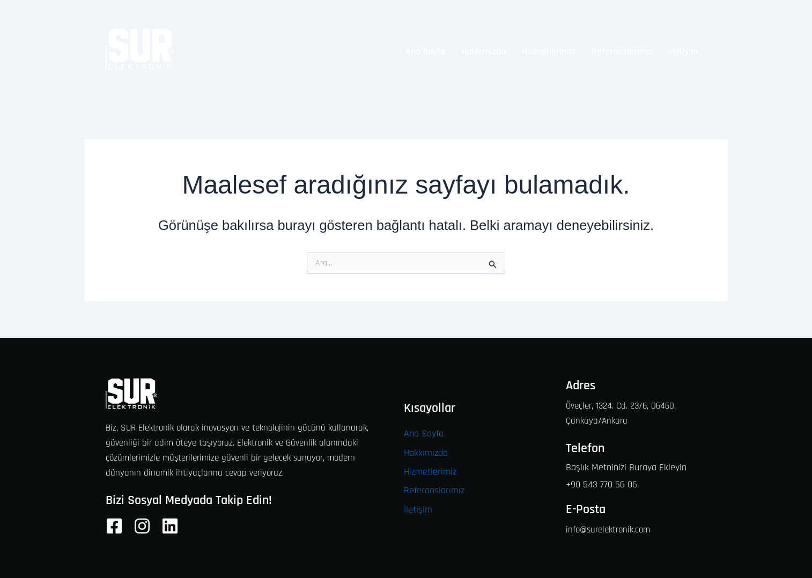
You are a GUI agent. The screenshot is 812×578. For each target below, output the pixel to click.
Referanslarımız (622, 51)
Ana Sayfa (425, 51)
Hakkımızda (483, 51)
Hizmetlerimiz (548, 51)
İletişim (683, 51)
